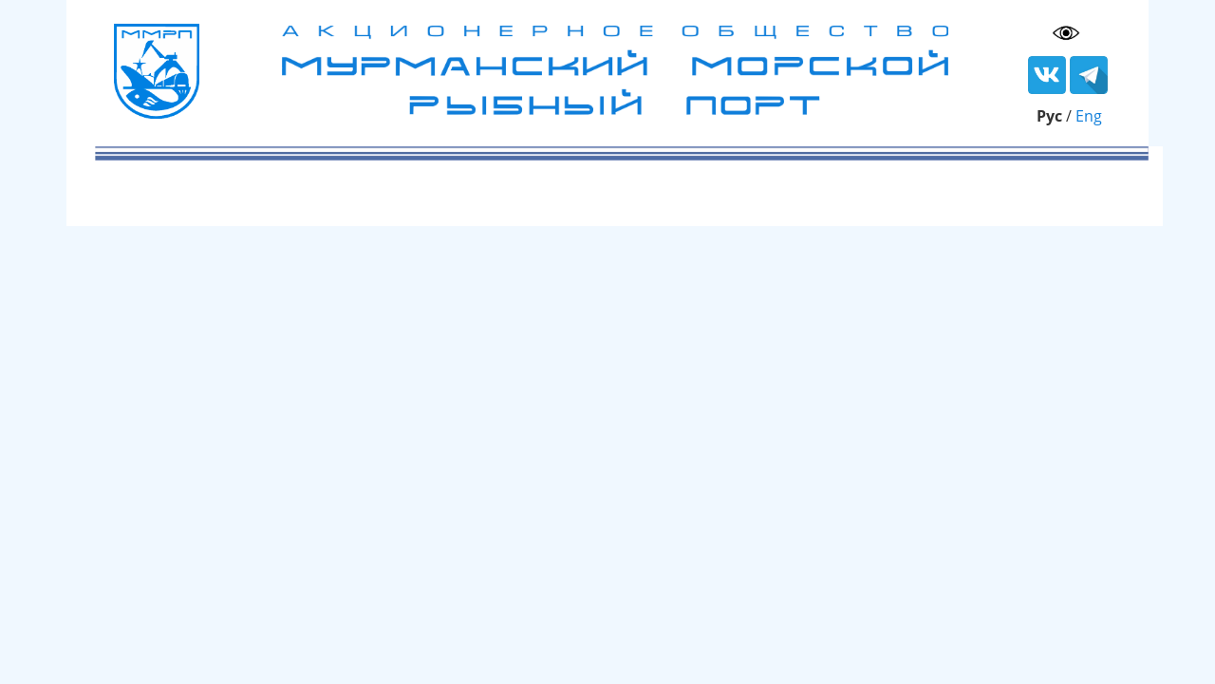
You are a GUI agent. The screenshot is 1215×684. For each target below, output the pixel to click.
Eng (1088, 115)
